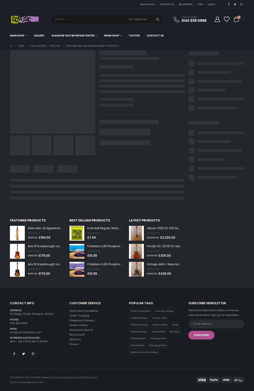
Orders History (78, 325)
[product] (17, 233)
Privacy (74, 344)
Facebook (14, 354)
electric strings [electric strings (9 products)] (139, 324)
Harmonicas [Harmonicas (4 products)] (138, 345)
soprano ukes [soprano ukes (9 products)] (159, 324)
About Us (75, 339)
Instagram (33, 354)
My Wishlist (186, 4)
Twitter (24, 354)
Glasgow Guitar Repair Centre (72, 35)
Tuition (134, 35)
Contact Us (167, 4)
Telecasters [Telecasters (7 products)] (158, 331)
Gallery (39, 35)
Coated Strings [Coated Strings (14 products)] (139, 317)
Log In (211, 4)
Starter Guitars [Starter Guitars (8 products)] (139, 331)
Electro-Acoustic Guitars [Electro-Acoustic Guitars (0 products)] (144, 352)
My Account (147, 4)
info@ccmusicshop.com (25, 332)
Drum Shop (111, 35)
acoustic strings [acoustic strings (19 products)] (164, 311)
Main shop (17, 35)
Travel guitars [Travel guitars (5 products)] (158, 338)
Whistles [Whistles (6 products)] (174, 331)
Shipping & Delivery (81, 320)
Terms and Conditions (83, 311)
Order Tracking (79, 316)
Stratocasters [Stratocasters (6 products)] (138, 338)
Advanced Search (81, 330)
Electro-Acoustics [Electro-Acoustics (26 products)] (141, 311)
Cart (200, 4)
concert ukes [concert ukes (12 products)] (159, 317)
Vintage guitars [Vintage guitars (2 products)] (158, 345)
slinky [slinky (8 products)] (175, 324)
